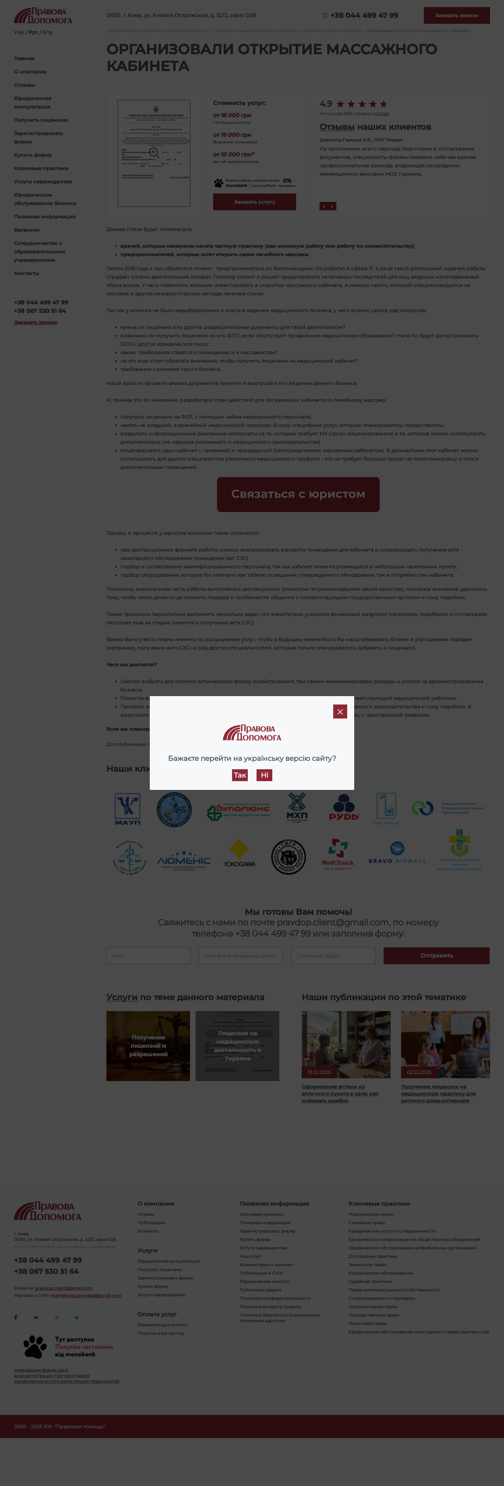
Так (240, 775)
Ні (264, 775)
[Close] (340, 712)
